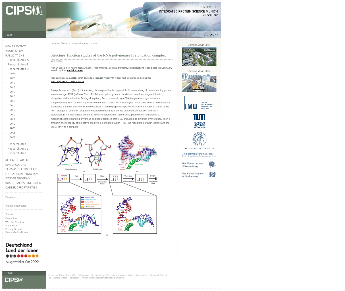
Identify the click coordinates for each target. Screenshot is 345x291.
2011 (12, 119)
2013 (12, 110)
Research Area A (18, 59)
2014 (12, 105)
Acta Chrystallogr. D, (61, 81)
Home (53, 43)
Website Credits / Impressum (66, 278)
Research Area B (18, 64)
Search (120, 278)
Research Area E (18, 148)
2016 (12, 96)
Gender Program (17, 178)
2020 (12, 78)
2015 (12, 101)
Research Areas (17, 160)
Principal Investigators (117, 275)
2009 (12, 128)
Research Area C (18, 69)
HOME (9, 35)
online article (77, 81)
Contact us (11, 218)
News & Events (15, 46)
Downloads (11, 197)
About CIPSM (14, 50)
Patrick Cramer (75, 70)
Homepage (53, 275)
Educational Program (21, 174)
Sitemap (9, 214)
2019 (12, 82)
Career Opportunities (21, 187)
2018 (12, 87)
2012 (12, 114)
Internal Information (16, 205)
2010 (12, 123)
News (63, 275)
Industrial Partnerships (23, 182)
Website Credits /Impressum (14, 223)
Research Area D (18, 144)
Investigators (15, 164)
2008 (12, 132)
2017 (12, 91)
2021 (12, 73)
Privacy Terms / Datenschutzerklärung (17, 230)
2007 (12, 137)
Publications (14, 55)
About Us (71, 275)
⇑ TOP (8, 273)
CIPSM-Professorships (21, 169)
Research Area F (18, 153)
